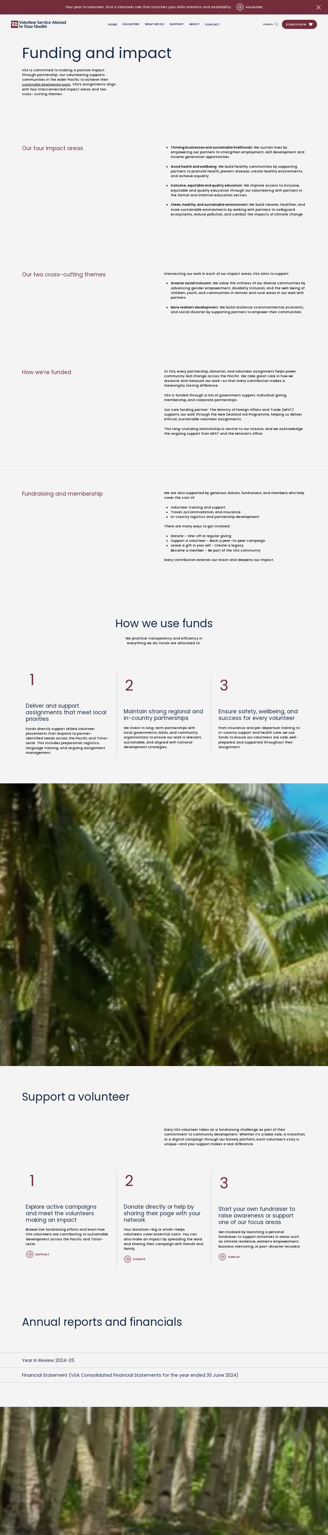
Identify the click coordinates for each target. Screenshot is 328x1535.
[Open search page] (269, 24)
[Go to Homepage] (38, 24)
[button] (299, 24)
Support (176, 24)
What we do (154, 24)
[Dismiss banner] (319, 7)
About (194, 24)
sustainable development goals (50, 84)
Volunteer (130, 24)
